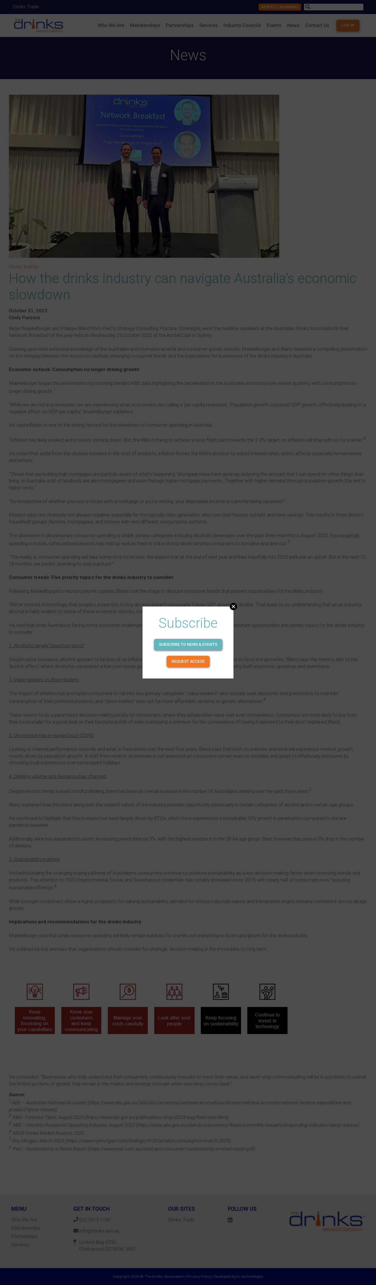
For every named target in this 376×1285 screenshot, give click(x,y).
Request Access (188, 661)
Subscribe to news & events (188, 644)
